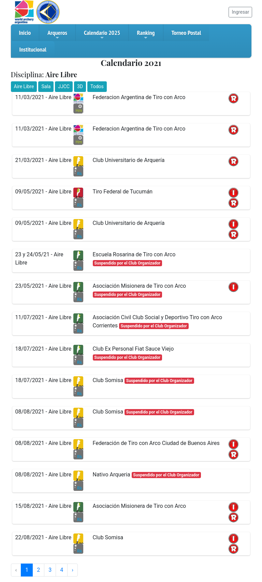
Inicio (25, 33)
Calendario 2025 (102, 34)
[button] (233, 98)
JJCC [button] (64, 86)
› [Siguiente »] (72, 570)
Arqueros (57, 34)
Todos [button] (97, 86)
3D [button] (80, 86)
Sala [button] (45, 86)
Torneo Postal (186, 33)
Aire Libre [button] (24, 86)
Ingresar (240, 12)
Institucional (32, 49)
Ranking (146, 34)
